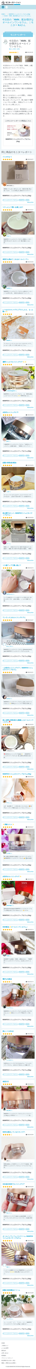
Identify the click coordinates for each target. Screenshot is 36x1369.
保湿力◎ (6, 1081)
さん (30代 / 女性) (14, 49)
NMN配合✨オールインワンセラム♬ (15, 927)
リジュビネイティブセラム (11, 200)
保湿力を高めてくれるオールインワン (16, 259)
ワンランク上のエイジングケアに (14, 617)
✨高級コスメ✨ (8, 824)
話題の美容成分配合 (9, 463)
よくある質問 (4, 1348)
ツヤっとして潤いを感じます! (13, 207)
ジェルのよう (7, 157)
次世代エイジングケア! (10, 412)
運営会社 (3, 1350)
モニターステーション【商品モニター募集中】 (11, 2)
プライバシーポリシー (7, 1358)
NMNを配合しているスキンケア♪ (14, 1132)
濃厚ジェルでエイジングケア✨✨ (14, 362)
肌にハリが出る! (8, 1031)
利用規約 (3, 1355)
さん (8, 236)
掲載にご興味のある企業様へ (8, 1363)
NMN (27, 200)
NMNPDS (22, 200)
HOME (3, 1343)
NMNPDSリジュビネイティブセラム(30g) (17, 774)
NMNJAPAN (30, 202)
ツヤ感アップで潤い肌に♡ (12, 565)
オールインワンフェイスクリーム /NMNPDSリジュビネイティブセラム (18, 1237)
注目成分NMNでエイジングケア (14, 1184)
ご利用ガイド (4, 1345)
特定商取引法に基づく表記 (8, 1360)
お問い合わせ (4, 1353)
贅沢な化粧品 (7, 979)
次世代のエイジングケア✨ (12, 876)
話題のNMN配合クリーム (11, 1290)
